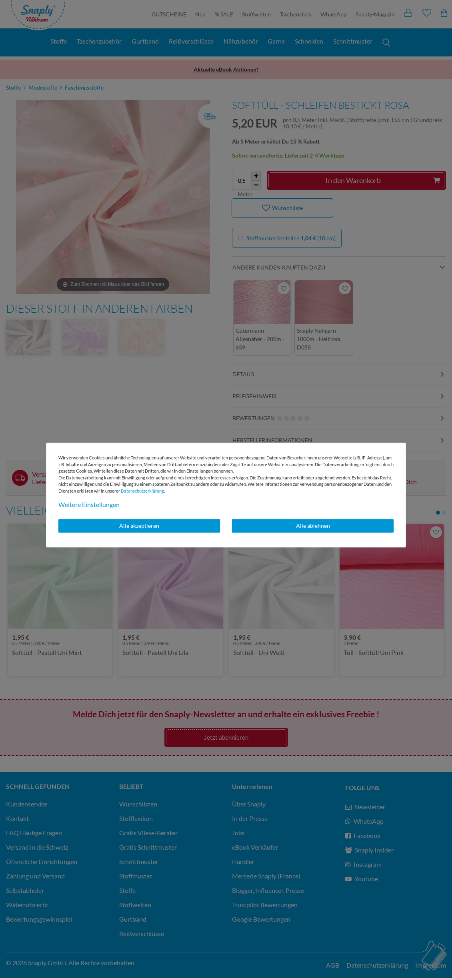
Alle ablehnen (313, 525)
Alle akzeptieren (139, 525)
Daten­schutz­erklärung (142, 490)
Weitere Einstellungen (89, 504)
